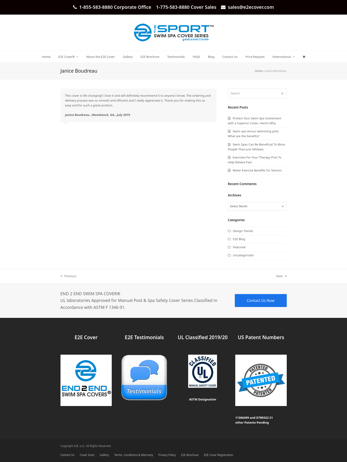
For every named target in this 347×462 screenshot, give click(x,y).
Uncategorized (243, 255)
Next (281, 276)
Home (259, 71)
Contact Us (67, 455)
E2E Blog (239, 239)
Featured (239, 247)
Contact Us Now (261, 300)
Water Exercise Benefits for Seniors (257, 170)
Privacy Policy (167, 455)
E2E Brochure (190, 455)
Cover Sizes (87, 455)
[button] (304, 56)
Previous (68, 276)
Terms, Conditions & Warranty (133, 455)
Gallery (104, 455)
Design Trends (243, 231)
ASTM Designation (202, 399)
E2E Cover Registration (218, 455)
